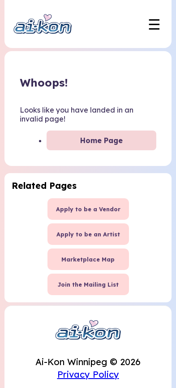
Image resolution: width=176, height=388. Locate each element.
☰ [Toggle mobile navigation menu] (154, 24)
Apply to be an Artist (88, 234)
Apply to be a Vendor (88, 209)
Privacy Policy (88, 374)
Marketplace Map (88, 259)
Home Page (101, 140)
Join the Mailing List (88, 284)
